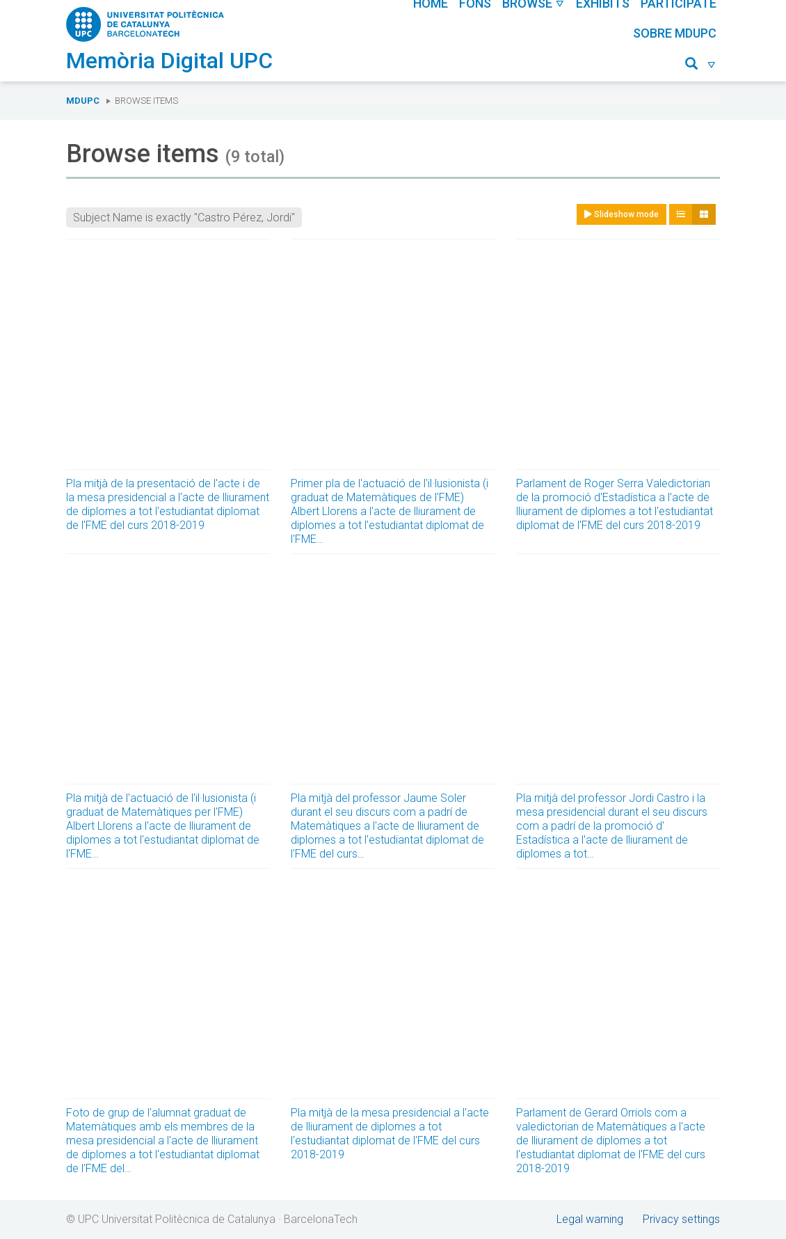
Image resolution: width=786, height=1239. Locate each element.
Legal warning (589, 1219)
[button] (701, 65)
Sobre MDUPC (674, 33)
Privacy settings (681, 1219)
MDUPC (82, 100)
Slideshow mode (621, 214)
